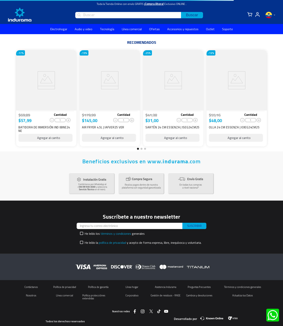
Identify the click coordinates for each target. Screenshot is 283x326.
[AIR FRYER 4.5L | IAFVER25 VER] (110, 98)
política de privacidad (112, 242)
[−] (52, 120)
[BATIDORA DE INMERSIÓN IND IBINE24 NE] (46, 98)
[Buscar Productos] (192, 15)
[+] (68, 120)
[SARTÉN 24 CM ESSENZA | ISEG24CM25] (173, 98)
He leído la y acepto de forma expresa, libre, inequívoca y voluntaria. (143, 242)
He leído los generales (115, 233)
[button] (138, 149)
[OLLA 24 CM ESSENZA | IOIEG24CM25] (237, 98)
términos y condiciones (116, 233)
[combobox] (139, 15)
